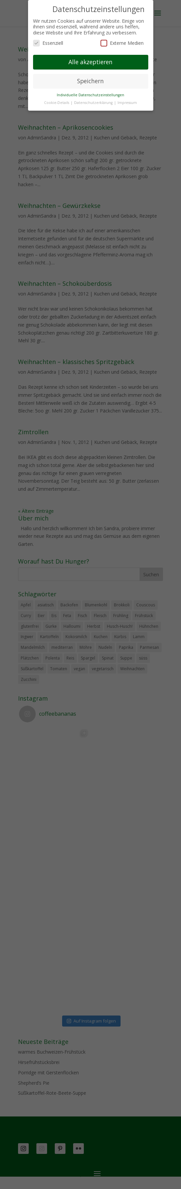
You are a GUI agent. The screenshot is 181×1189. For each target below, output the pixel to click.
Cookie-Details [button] (57, 102)
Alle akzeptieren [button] (90, 62)
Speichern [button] (90, 81)
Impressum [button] (127, 102)
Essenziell (48, 43)
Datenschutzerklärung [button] (94, 102)
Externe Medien (122, 43)
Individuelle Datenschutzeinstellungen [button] (90, 95)
